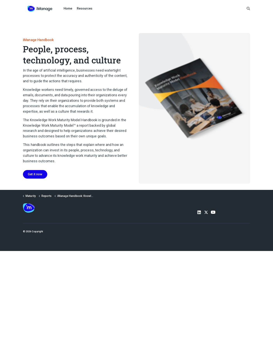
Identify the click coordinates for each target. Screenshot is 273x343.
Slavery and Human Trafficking (40, 242)
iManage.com (89, 211)
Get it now (35, 174)
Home (68, 8)
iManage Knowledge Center (156, 211)
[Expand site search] (248, 9)
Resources (84, 8)
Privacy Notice (31, 235)
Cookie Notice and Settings (39, 239)
